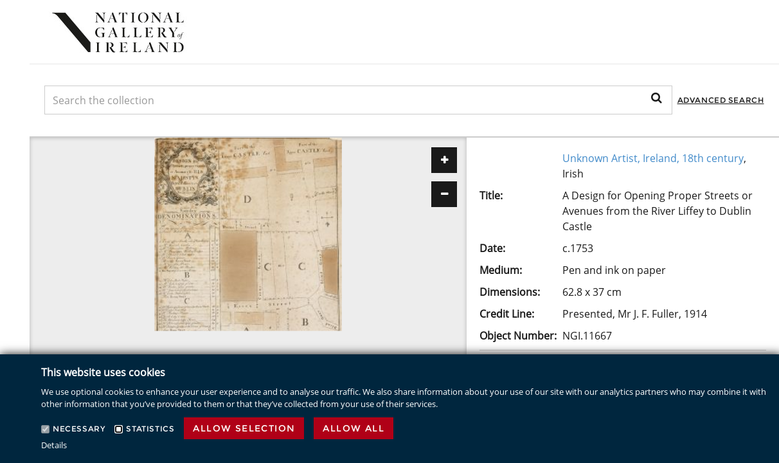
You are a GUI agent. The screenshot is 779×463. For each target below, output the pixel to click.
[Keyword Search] (358, 100)
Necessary (79, 428)
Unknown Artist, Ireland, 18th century (653, 158)
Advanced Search (720, 100)
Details (54, 445)
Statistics (150, 428)
